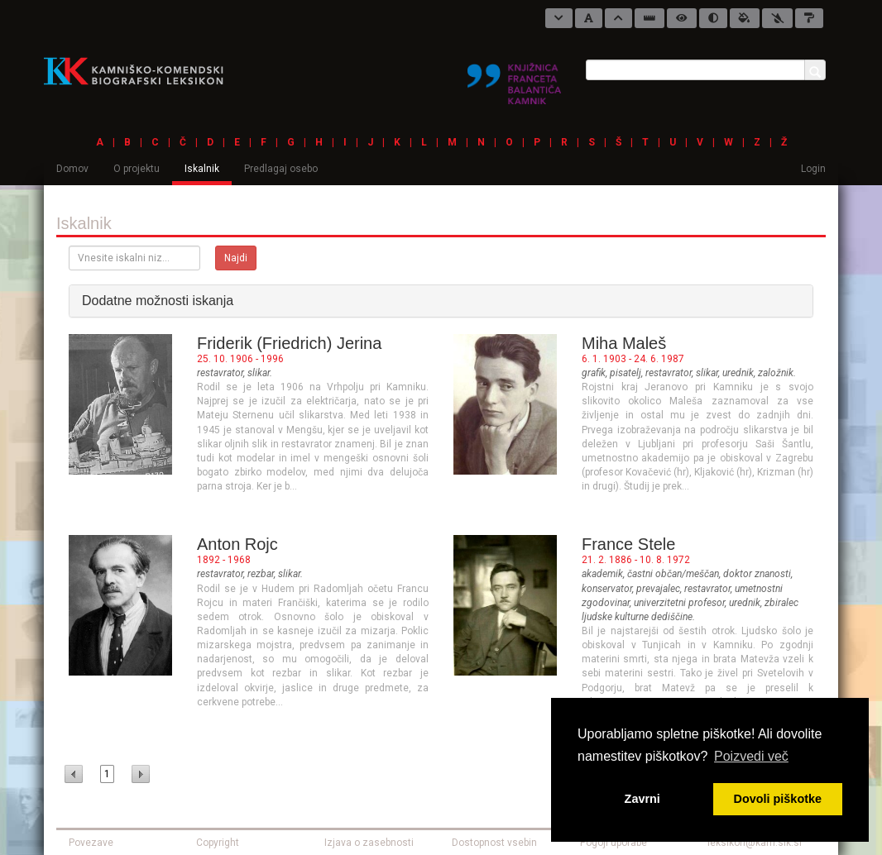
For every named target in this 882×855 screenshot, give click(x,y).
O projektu (136, 168)
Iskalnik (202, 168)
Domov (72, 168)
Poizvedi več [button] (751, 756)
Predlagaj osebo (281, 168)
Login (813, 168)
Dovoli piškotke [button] (778, 798)
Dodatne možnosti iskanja (157, 301)
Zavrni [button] (642, 798)
